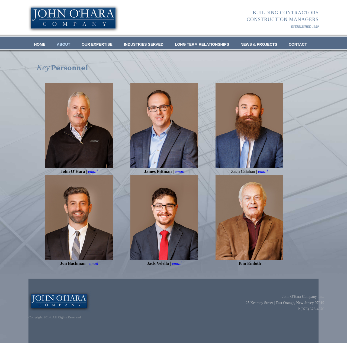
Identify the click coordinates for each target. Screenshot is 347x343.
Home (40, 44)
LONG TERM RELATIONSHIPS (202, 44)
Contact (298, 44)
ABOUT (63, 44)
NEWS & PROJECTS (258, 44)
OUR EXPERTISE (97, 44)
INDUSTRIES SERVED (143, 44)
